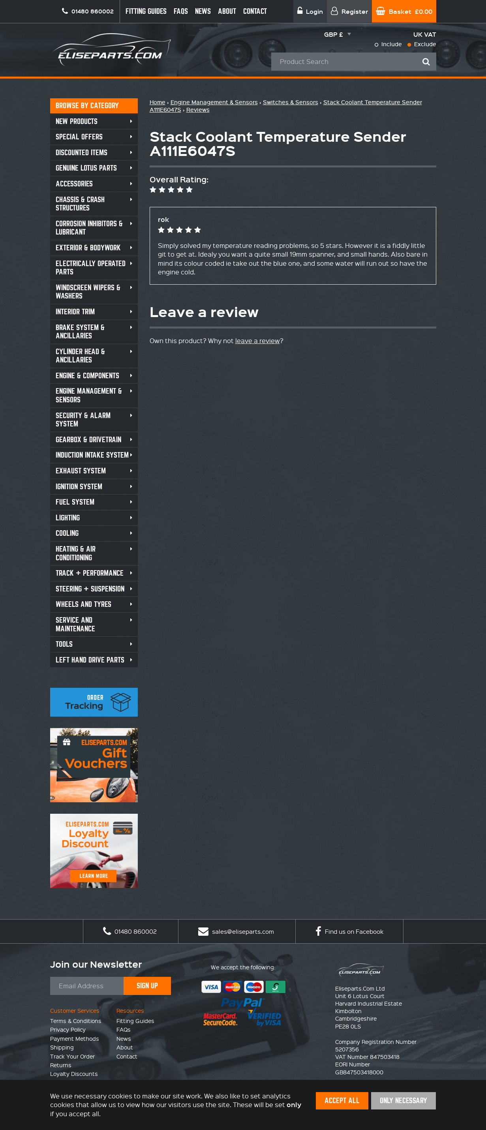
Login (310, 11)
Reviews (198, 109)
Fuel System (75, 502)
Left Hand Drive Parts (90, 660)
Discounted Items (81, 152)
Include (388, 44)
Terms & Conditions (75, 1020)
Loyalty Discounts (74, 1073)
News (203, 11)
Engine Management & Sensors (89, 395)
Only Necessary (403, 1100)
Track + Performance (90, 573)
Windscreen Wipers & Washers (88, 292)
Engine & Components (87, 375)
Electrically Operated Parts (91, 268)
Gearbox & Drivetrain (88, 439)
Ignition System (79, 486)
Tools (64, 644)
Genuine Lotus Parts (86, 168)
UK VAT (424, 34)
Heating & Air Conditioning (76, 553)
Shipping (62, 1047)
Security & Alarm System (83, 420)
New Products (77, 121)
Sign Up (147, 985)
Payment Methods (74, 1038)
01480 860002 (130, 931)
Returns (60, 1064)
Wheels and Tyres (83, 604)
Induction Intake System (92, 455)
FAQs (181, 11)
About (227, 11)
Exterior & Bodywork (88, 248)
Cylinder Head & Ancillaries (80, 356)
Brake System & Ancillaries (80, 332)
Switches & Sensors (290, 102)
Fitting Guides (146, 11)
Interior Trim (75, 311)
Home (157, 102)
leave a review (257, 340)
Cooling (67, 533)
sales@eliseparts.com (236, 931)
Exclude (421, 44)
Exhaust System (81, 471)
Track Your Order (72, 1056)
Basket (404, 11)
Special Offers (79, 137)
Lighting (68, 518)
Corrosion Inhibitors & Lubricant (89, 228)
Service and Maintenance (75, 624)
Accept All (342, 1100)
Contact (255, 11)
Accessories (74, 184)
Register (349, 11)
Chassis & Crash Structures (80, 204)
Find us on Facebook (349, 931)
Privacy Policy (68, 1029)
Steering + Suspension (90, 589)
